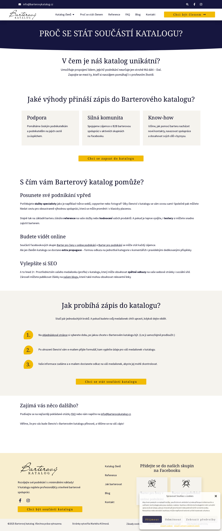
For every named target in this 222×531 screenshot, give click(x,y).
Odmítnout (173, 519)
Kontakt (109, 502)
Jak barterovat (113, 484)
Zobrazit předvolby (201, 519)
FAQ (73, 414)
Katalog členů (113, 466)
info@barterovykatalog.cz (116, 414)
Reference (111, 475)
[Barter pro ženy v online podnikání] (152, 483)
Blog (107, 493)
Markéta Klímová (100, 523)
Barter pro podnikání (110, 245)
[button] (215, 496)
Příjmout (152, 519)
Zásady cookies (166, 526)
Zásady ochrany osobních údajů (186, 526)
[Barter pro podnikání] (186, 483)
